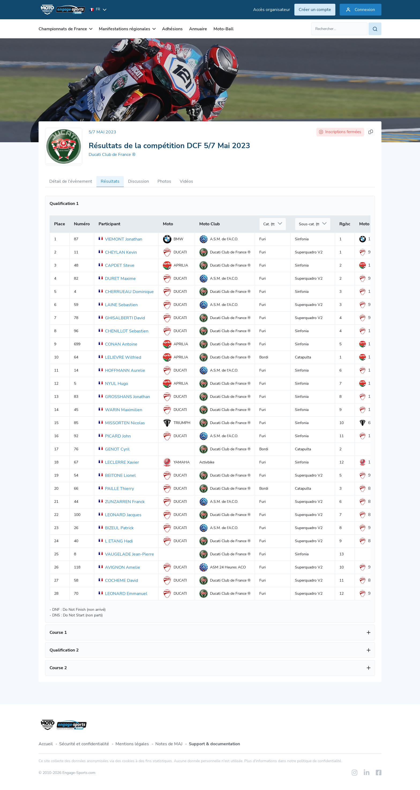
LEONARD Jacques (120, 515)
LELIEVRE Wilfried (120, 357)
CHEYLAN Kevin (118, 252)
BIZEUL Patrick (116, 528)
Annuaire (198, 29)
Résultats (110, 181)
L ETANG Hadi (116, 541)
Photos (164, 181)
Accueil (46, 744)
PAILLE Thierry (116, 489)
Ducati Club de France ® (112, 155)
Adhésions (172, 29)
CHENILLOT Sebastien (123, 331)
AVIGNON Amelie (119, 567)
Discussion (138, 181)
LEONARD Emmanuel (123, 594)
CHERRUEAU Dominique (126, 292)
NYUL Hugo (113, 384)
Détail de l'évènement (70, 181)
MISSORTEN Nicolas (122, 423)
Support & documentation (214, 744)
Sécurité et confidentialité (84, 744)
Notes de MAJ (168, 744)
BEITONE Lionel (117, 475)
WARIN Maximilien (120, 410)
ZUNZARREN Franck (122, 502)
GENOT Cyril (114, 449)
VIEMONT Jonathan (120, 239)
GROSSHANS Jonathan (124, 397)
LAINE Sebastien (118, 305)
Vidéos (186, 181)
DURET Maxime (117, 279)
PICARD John (115, 436)
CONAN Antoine (118, 344)
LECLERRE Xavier (119, 462)
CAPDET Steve (116, 265)
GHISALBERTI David (122, 318)
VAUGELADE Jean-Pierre (126, 554)
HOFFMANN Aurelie (122, 370)
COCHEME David (118, 580)
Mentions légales (132, 744)
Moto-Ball (223, 29)
